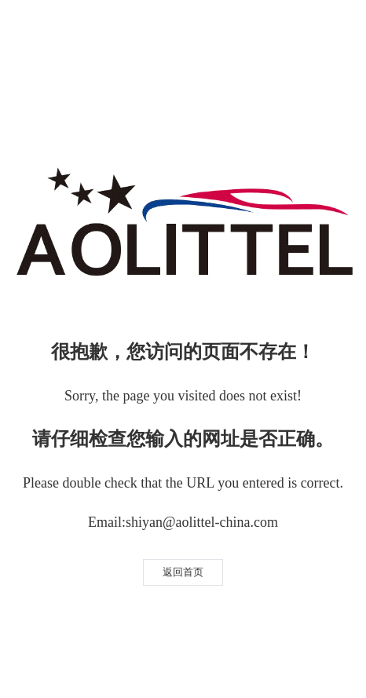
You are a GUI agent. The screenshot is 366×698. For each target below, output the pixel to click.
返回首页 (183, 572)
